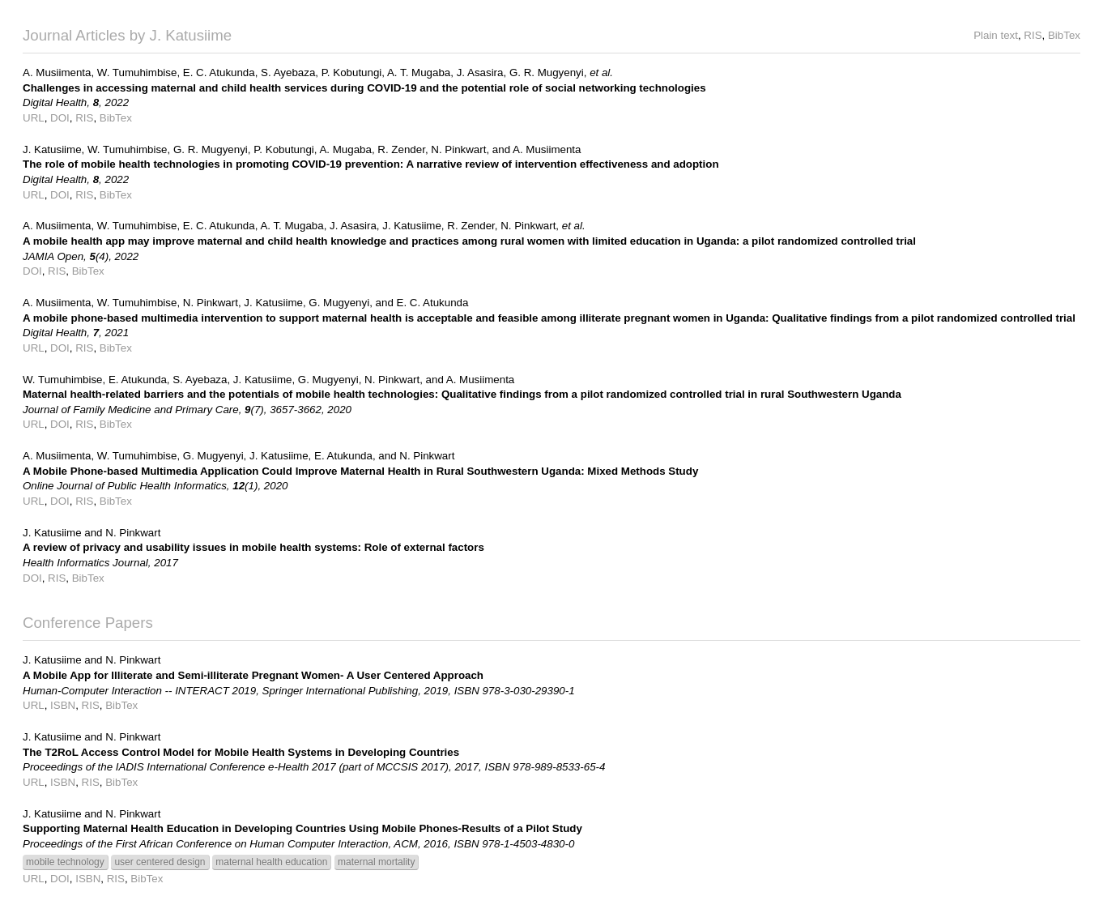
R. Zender (401, 149)
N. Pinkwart (458, 149)
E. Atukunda (138, 379)
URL (34, 118)
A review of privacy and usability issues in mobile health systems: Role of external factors (253, 547)
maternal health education (271, 862)
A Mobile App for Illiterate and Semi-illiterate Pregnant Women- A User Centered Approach (253, 675)
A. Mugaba (345, 149)
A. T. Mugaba (418, 72)
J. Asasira (480, 72)
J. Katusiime (52, 149)
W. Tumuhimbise (137, 72)
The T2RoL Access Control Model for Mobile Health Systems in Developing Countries (241, 752)
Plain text (995, 35)
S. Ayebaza (288, 72)
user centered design (159, 862)
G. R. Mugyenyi (546, 72)
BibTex (1064, 35)
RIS (1032, 35)
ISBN (62, 705)
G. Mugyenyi (339, 303)
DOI (60, 118)
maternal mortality (376, 862)
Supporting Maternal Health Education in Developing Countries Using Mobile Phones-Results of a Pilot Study (302, 828)
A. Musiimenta (57, 72)
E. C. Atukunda (219, 72)
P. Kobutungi (352, 72)
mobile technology (65, 862)
